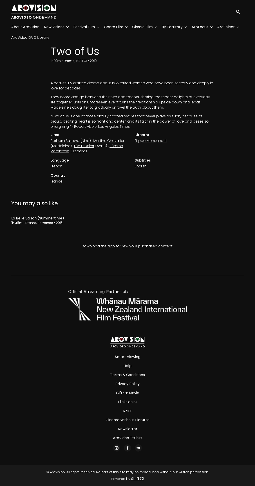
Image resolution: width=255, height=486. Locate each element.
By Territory (172, 27)
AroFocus (200, 27)
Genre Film (113, 27)
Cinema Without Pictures (128, 419)
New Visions (54, 27)
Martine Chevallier (108, 140)
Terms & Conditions (127, 374)
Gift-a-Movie (127, 392)
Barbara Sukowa (65, 140)
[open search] (240, 11)
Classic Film (142, 27)
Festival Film (84, 27)
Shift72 (137, 478)
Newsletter (127, 428)
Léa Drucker (84, 145)
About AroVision (25, 27)
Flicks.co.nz (127, 401)
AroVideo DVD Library (30, 37)
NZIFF (127, 410)
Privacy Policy (127, 383)
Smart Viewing (127, 356)
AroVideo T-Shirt (127, 437)
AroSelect (226, 27)
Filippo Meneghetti (151, 140)
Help (127, 365)
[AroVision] (127, 342)
